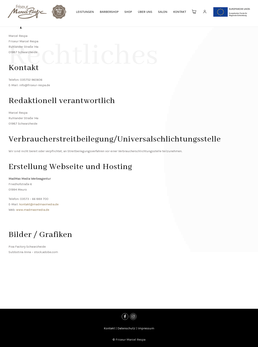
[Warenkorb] (194, 12)
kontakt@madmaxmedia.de (39, 204)
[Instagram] (133, 316)
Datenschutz (126, 328)
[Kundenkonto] (204, 12)
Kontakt (109, 328)
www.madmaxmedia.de (32, 210)
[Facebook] (125, 316)
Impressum (146, 328)
